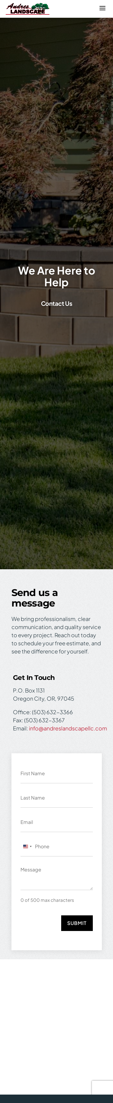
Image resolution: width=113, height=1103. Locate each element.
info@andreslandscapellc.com (68, 728)
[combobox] (27, 846)
